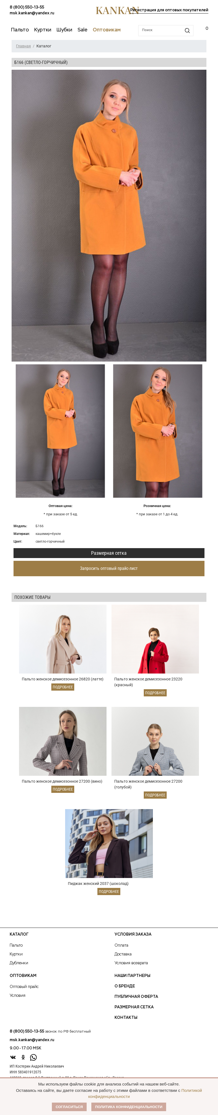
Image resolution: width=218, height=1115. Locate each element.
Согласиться (69, 1107)
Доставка (123, 955)
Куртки (16, 955)
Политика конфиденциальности (129, 1107)
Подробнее (63, 687)
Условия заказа (133, 935)
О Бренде (125, 987)
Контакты (126, 1018)
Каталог (19, 935)
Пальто (16, 946)
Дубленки (19, 963)
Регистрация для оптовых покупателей (169, 10)
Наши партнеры (132, 976)
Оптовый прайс (24, 987)
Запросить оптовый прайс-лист (109, 568)
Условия (17, 996)
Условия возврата (131, 963)
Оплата (121, 946)
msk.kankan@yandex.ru (32, 13)
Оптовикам (23, 976)
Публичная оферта (136, 997)
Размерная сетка (109, 553)
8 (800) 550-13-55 (27, 7)
